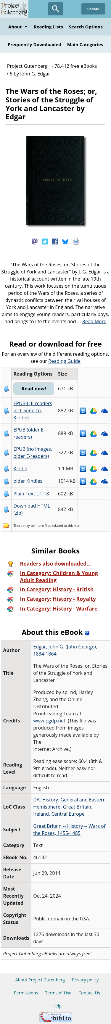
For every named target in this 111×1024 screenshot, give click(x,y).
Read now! (34, 388)
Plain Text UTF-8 (31, 493)
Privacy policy (85, 980)
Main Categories (85, 44)
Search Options (86, 27)
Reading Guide (64, 361)
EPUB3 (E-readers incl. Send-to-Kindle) (32, 410)
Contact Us (89, 993)
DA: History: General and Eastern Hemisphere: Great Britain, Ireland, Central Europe (69, 806)
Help (57, 1006)
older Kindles (27, 481)
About (18, 26)
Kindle (20, 468)
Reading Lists (48, 27)
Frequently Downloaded (34, 44)
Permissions (26, 993)
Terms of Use (58, 993)
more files (43, 525)
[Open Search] (55, 8)
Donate (93, 9)
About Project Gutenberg (40, 980)
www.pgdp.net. (50, 720)
